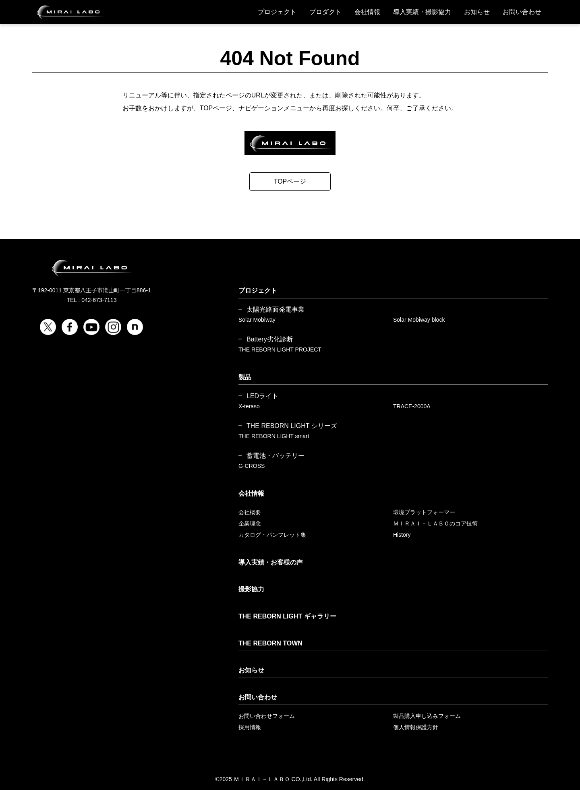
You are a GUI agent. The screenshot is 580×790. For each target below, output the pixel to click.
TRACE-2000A (412, 406)
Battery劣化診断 (269, 339)
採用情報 (249, 727)
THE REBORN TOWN (270, 643)
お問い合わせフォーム (266, 716)
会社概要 (249, 512)
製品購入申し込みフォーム (427, 716)
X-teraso (249, 406)
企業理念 (249, 523)
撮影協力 (251, 589)
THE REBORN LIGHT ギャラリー (287, 616)
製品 (244, 377)
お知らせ (477, 11)
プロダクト (325, 11)
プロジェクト (277, 11)
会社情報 (367, 11)
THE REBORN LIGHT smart (273, 436)
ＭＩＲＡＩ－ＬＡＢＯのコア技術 (435, 523)
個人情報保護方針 (415, 727)
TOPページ (290, 181)
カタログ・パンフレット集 (272, 535)
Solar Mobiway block (419, 320)
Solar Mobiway (257, 320)
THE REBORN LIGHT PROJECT (279, 349)
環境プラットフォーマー (424, 512)
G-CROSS (251, 466)
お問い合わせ (522, 11)
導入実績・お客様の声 (270, 562)
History (402, 535)
